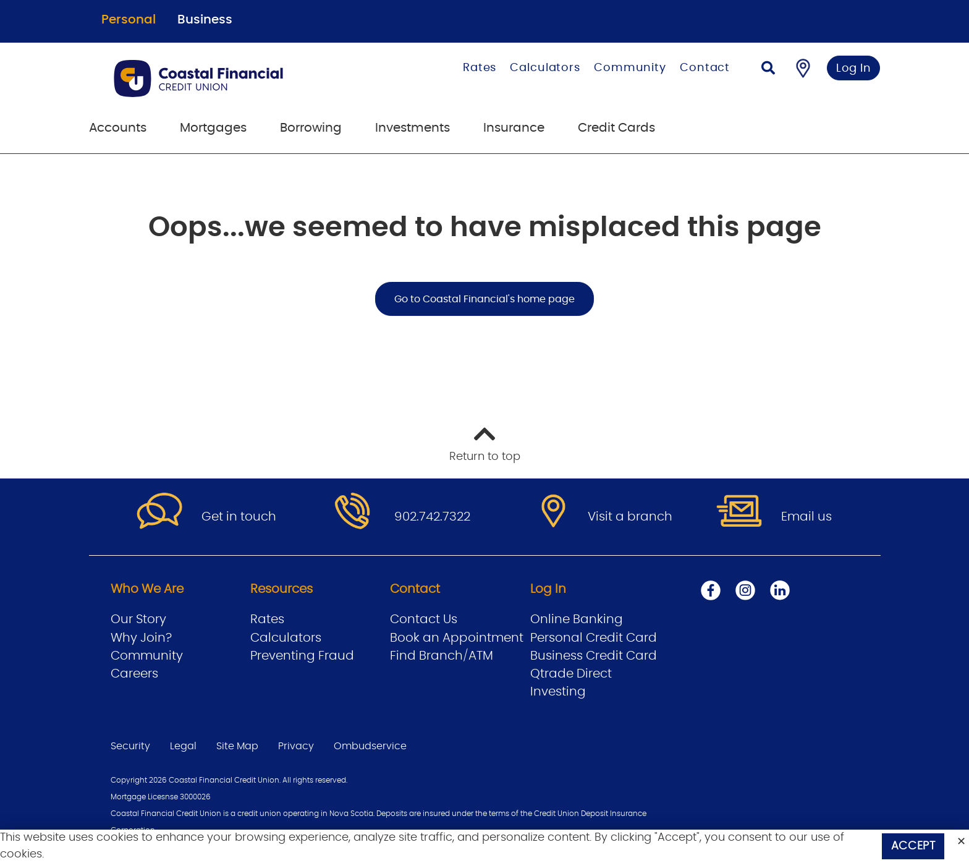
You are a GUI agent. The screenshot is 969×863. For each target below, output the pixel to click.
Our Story (138, 619)
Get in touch (238, 517)
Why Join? (141, 638)
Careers (134, 674)
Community (630, 68)
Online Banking (576, 619)
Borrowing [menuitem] (311, 128)
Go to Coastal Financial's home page (484, 299)
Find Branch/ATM (441, 656)
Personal (128, 20)
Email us (806, 517)
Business (204, 20)
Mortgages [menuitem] (213, 128)
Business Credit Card (593, 656)
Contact (705, 68)
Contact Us (423, 619)
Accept (913, 846)
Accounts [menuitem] (117, 128)
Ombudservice (370, 746)
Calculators (545, 68)
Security (130, 746)
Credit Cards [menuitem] (616, 128)
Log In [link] (853, 68)
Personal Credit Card (593, 638)
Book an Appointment (456, 638)
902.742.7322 (432, 517)
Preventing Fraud (302, 656)
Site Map (237, 746)
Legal (183, 746)
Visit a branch (630, 517)
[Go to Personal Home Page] (235, 78)
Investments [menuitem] (412, 128)
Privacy (296, 746)
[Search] (768, 69)
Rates (480, 68)
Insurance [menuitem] (513, 128)
